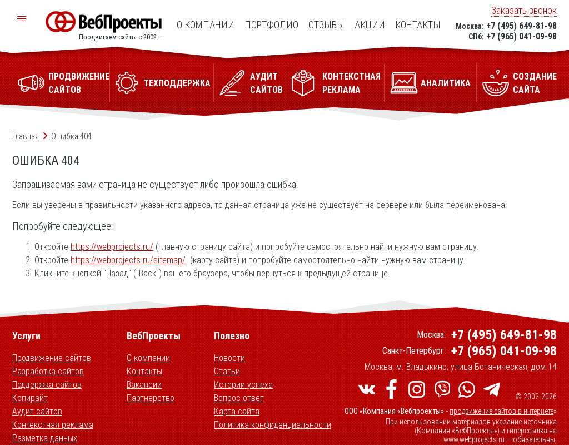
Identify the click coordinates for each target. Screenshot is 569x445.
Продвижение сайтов (51, 358)
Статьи (227, 371)
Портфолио (271, 25)
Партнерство (150, 398)
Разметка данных (44, 438)
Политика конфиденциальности (272, 424)
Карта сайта (236, 411)
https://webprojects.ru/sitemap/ (128, 260)
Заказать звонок (524, 10)
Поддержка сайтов (47, 384)
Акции (370, 25)
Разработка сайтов (48, 371)
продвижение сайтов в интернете (501, 411)
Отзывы (326, 25)
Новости (229, 358)
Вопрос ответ (239, 398)
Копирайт (30, 398)
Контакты (418, 25)
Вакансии (144, 384)
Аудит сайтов (37, 411)
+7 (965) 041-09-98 (521, 36)
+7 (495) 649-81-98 (521, 26)
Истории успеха (243, 384)
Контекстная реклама (52, 424)
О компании (205, 25)
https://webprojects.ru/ (112, 246)
